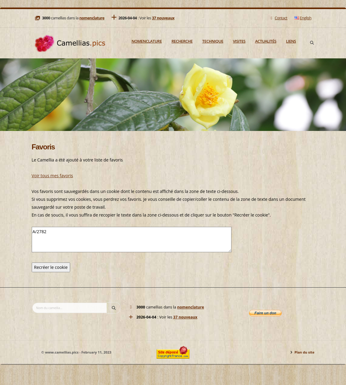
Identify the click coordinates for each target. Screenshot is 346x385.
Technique (212, 41)
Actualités (265, 41)
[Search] (312, 43)
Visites (239, 41)
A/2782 (131, 239)
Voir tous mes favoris (52, 175)
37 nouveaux (163, 18)
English (302, 18)
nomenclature (91, 18)
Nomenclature (146, 41)
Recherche (181, 41)
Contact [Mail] (278, 18)
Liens (291, 41)
